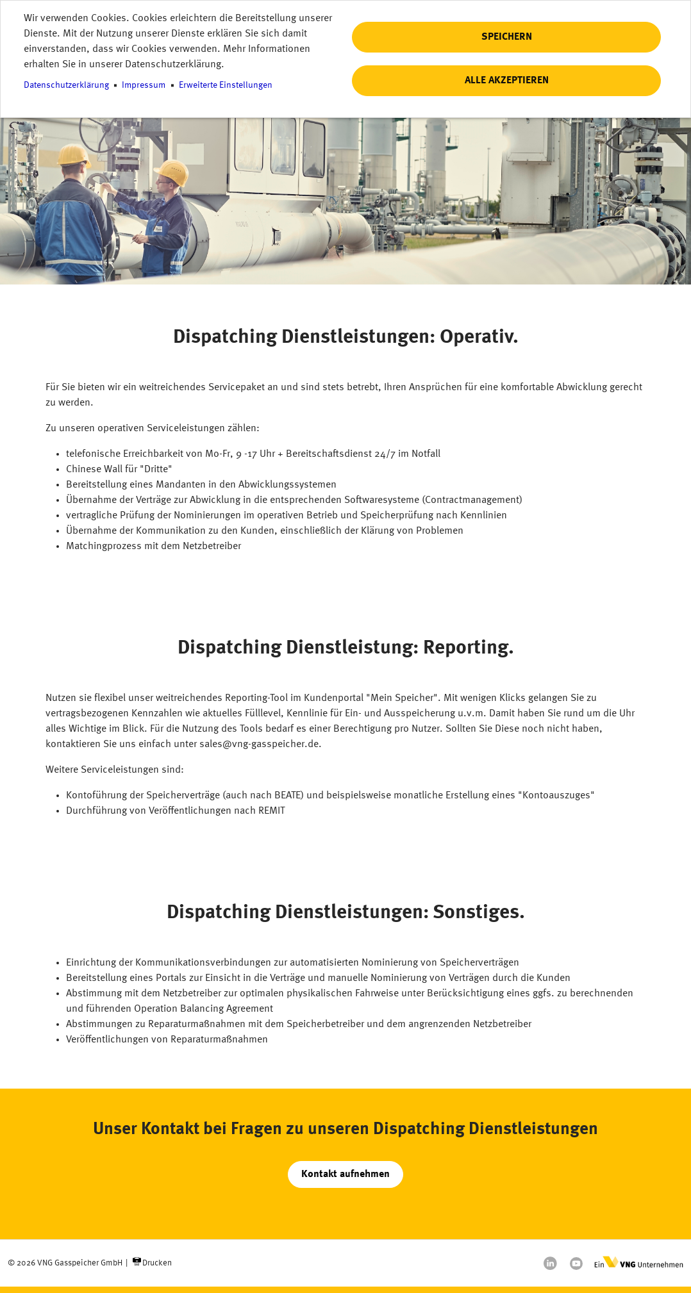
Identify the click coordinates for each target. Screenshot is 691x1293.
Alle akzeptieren (507, 81)
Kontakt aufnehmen (345, 1174)
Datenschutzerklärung (66, 85)
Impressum (143, 85)
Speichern (506, 37)
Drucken (157, 1263)
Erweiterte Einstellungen (225, 85)
